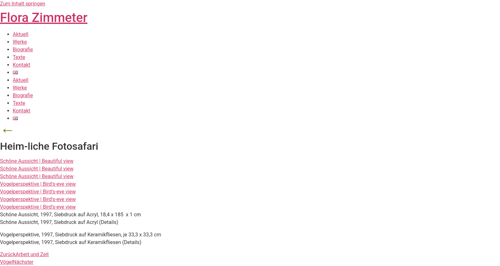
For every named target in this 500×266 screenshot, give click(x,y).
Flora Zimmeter (43, 17)
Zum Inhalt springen (22, 4)
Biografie (23, 50)
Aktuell (20, 34)
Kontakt (21, 65)
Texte (19, 57)
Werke (20, 42)
